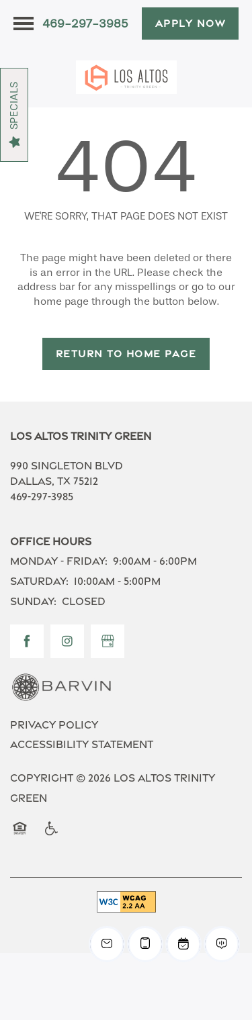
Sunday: (33, 601)
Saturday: (39, 581)
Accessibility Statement (81, 744)
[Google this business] (107, 641)
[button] (190, 23)
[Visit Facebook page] (27, 641)
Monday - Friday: (59, 561)
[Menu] (23, 23)
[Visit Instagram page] (67, 641)
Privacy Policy (54, 724)
